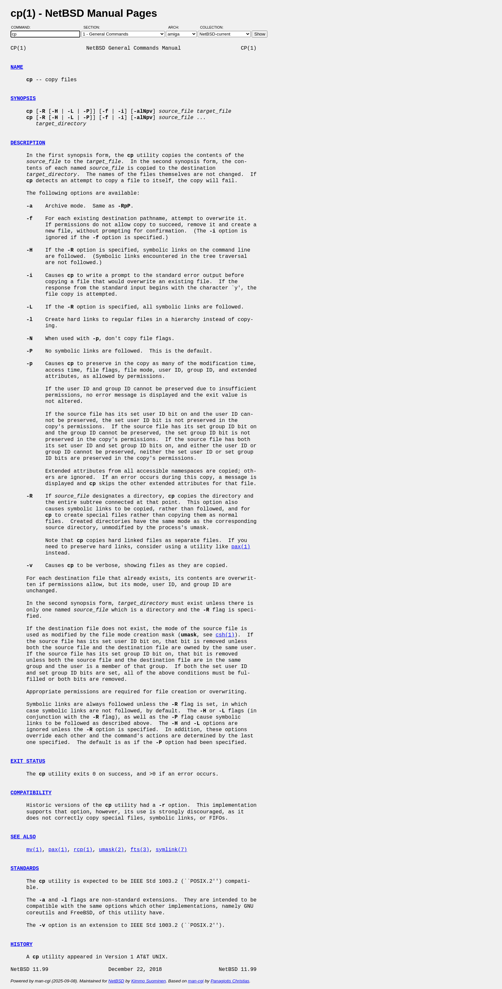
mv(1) (34, 849)
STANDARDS (25, 868)
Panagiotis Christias (230, 980)
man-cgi (195, 980)
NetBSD (116, 980)
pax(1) (240, 547)
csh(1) (225, 635)
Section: (93, 27)
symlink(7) (171, 849)
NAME (17, 67)
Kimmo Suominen (148, 980)
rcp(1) (83, 849)
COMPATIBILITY (31, 793)
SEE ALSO (23, 837)
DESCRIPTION (28, 143)
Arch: (176, 27)
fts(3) (139, 849)
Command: (22, 27)
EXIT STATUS (28, 761)
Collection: (211, 27)
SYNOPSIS (23, 98)
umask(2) (111, 849)
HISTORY (22, 944)
